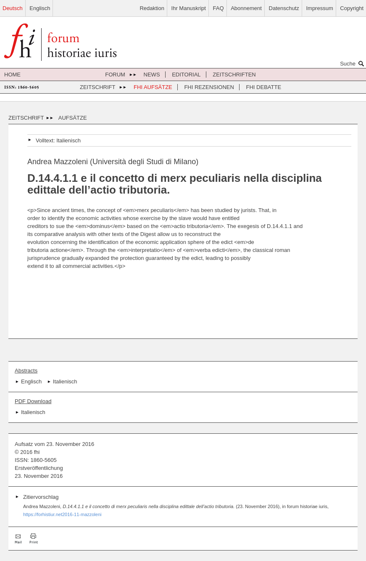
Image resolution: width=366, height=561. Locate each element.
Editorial (186, 74)
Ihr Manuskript (188, 8)
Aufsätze (72, 118)
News (152, 74)
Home (12, 74)
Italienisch (68, 140)
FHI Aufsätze (153, 87)
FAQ (218, 8)
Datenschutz (284, 8)
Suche (353, 63)
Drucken (33, 538)
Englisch (39, 8)
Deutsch (13, 8)
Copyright (351, 8)
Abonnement (246, 8)
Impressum (319, 8)
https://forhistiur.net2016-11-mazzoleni (62, 514)
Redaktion (152, 8)
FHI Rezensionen (209, 87)
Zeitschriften (234, 74)
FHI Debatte (264, 87)
